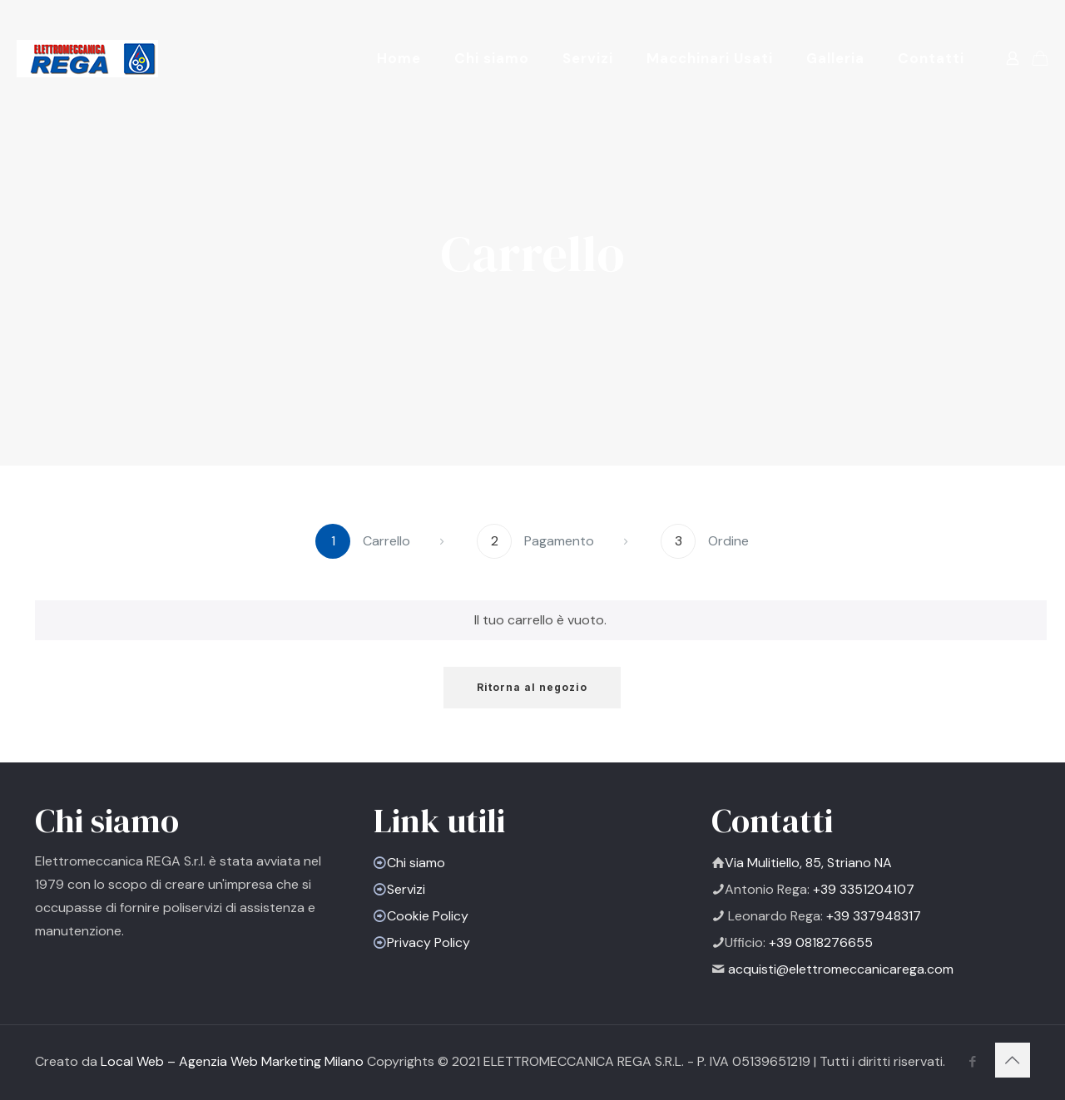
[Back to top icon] (1012, 1060)
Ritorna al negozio (532, 687)
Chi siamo (416, 862)
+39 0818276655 (819, 942)
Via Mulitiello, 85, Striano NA (808, 862)
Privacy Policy (428, 942)
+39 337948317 (872, 916)
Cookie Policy (427, 916)
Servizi (406, 889)
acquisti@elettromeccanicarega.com (841, 969)
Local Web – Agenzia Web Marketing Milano (234, 1061)
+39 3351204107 (862, 889)
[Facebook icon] (972, 1061)
